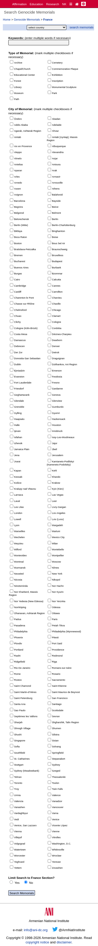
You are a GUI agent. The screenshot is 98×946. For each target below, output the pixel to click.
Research (52, 4)
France (48, 19)
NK (64, 4)
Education (36, 4)
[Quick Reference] (70, 4)
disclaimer (64, 942)
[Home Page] (77, 4)
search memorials (82, 27)
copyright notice (37, 942)
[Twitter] (55, 930)
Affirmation (19, 4)
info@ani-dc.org (36, 930)
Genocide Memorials (27, 19)
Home (6, 19)
